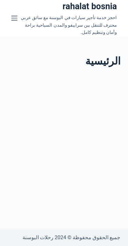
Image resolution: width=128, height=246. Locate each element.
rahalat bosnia (89, 6)
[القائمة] (14, 18)
